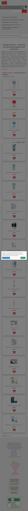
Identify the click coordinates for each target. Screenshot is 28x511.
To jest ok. (23, 257)
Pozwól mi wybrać (6, 257)
